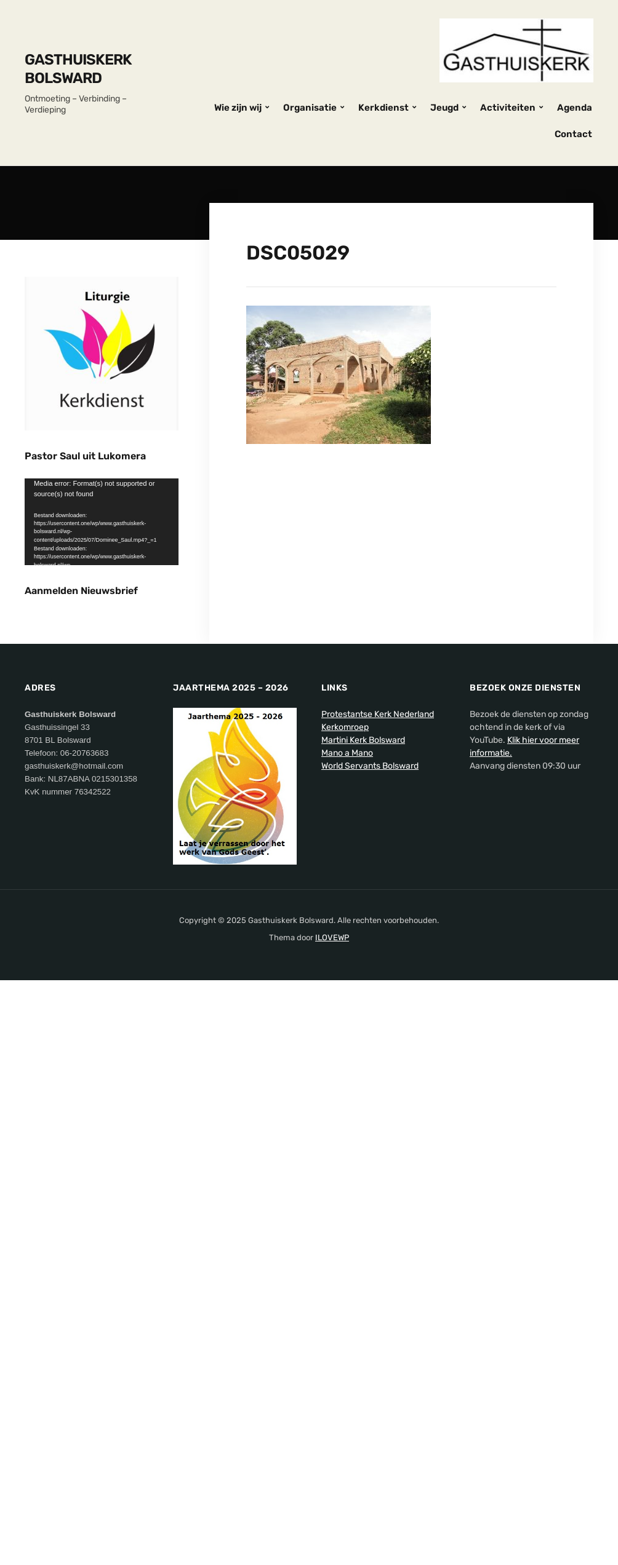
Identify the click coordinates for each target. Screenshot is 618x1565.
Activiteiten (508, 107)
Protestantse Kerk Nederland (377, 926)
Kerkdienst (383, 107)
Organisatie (310, 107)
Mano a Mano (347, 965)
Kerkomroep (345, 939)
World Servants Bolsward (370, 978)
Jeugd (444, 107)
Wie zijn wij (238, 107)
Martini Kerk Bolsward (363, 952)
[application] (102, 521)
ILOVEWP (332, 1149)
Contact (573, 134)
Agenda (574, 107)
